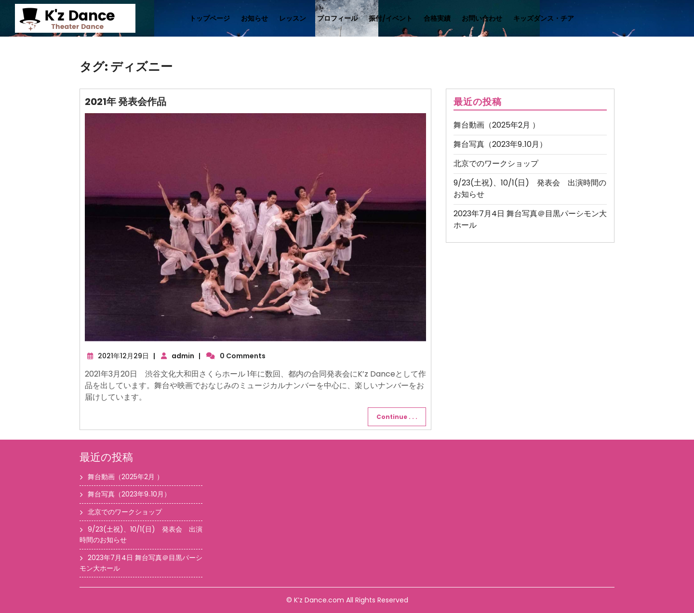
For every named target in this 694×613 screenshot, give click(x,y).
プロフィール (337, 18)
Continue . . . (396, 417)
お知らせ (254, 18)
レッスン (292, 18)
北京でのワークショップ (496, 163)
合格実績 (437, 18)
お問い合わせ (482, 18)
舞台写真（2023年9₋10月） (500, 144)
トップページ (209, 18)
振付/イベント (391, 18)
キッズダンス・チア (543, 18)
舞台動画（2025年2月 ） (497, 124)
